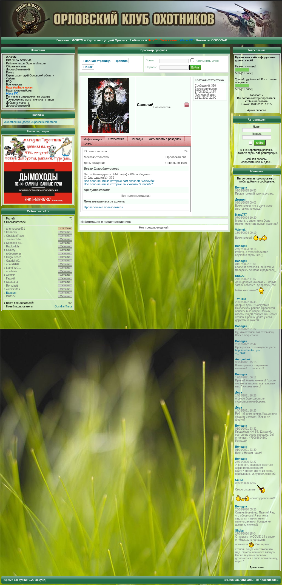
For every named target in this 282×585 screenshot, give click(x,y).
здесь (267, 162)
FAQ (9, 81)
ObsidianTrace (15, 235)
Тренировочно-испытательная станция (30, 99)
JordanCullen (14, 239)
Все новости (14, 84)
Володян (11, 292)
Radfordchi (12, 246)
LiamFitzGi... (13, 267)
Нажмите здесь (245, 153)
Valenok (240, 229)
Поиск (10, 72)
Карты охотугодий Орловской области (30, 75)
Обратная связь (16, 66)
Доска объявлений (18, 69)
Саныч (239, 479)
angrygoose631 (15, 228)
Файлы (10, 78)
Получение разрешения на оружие (28, 96)
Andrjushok (242, 359)
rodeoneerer (13, 253)
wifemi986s (13, 289)
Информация (93, 139)
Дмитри (240, 199)
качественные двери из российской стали (30, 122)
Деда (238, 392)
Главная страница (97, 60)
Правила (121, 60)
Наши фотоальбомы (19, 90)
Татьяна (240, 299)
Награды (136, 139)
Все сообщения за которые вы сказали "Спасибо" (118, 184)
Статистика (116, 139)
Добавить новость (17, 102)
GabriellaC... (13, 260)
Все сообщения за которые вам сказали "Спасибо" (119, 180)
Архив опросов (256, 110)
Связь (88, 143)
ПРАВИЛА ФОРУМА (19, 60)
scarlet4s (11, 271)
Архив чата (257, 567)
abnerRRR (12, 264)
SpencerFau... (14, 242)
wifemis (10, 274)
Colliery (10, 250)
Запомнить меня (204, 60)
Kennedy (11, 232)
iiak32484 (12, 282)
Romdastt (12, 285)
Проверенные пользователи (103, 207)
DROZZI (11, 296)
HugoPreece (13, 257)
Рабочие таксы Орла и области (26, 63)
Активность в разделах (165, 139)
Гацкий (10, 278)
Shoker (239, 530)
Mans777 (241, 214)
